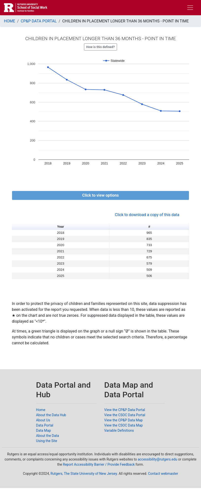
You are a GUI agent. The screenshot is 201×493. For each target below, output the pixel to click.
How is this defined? (100, 47)
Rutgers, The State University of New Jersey (83, 474)
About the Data (47, 436)
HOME (9, 21)
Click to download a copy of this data (147, 214)
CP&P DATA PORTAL (39, 21)
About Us (43, 420)
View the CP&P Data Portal (124, 410)
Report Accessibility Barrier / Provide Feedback (99, 464)
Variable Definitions (119, 430)
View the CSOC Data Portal (124, 415)
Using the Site (46, 441)
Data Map (43, 430)
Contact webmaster (163, 474)
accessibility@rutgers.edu (157, 459)
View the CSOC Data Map (123, 425)
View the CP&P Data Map (123, 420)
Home (40, 410)
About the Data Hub (51, 415)
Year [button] (60, 226)
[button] (100, 195)
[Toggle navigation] (190, 8)
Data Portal (44, 425)
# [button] (149, 226)
